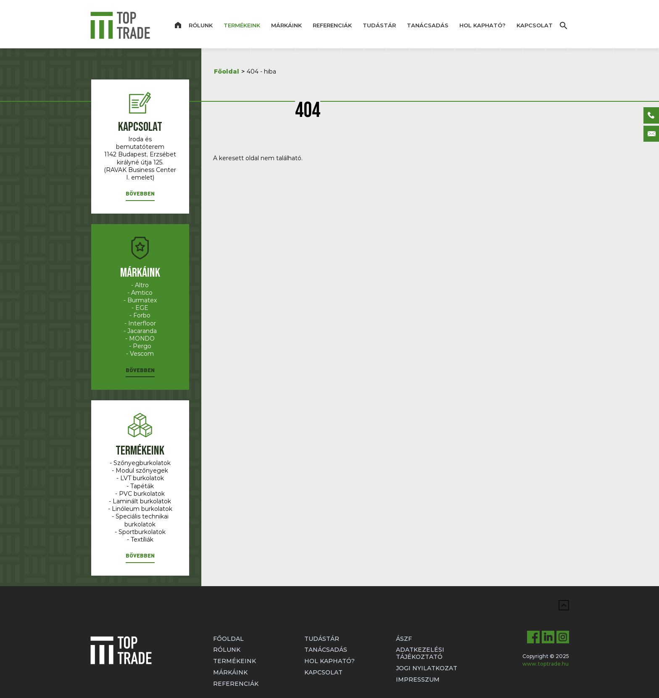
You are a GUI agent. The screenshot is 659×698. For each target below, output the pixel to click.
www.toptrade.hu (545, 664)
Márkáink (286, 25)
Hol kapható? (482, 25)
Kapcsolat (535, 25)
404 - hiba (261, 71)
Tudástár (379, 25)
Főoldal (226, 71)
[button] (140, 195)
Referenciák (332, 25)
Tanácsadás (427, 25)
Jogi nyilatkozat (426, 668)
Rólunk (201, 25)
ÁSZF (404, 638)
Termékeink (242, 25)
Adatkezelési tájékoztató (420, 653)
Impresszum (418, 679)
